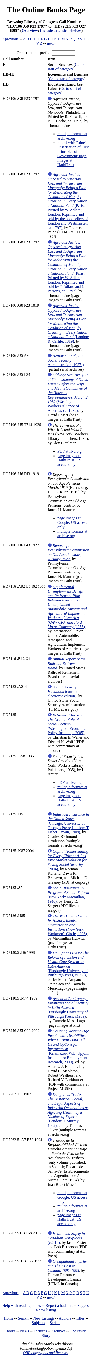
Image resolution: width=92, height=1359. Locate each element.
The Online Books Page (46, 9)
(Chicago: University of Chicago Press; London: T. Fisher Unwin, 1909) (68, 823)
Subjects (38, 1323)
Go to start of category (66, 66)
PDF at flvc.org (69, 451)
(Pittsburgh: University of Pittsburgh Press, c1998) (68, 964)
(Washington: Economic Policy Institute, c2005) (67, 724)
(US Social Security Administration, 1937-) (66, 360)
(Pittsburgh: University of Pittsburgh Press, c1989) (68, 1007)
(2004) (68, 860)
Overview (30, 31)
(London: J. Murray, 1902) (68, 1110)
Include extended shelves (60, 31)
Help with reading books (21, 1305)
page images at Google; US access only (72, 522)
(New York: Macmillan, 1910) (68, 894)
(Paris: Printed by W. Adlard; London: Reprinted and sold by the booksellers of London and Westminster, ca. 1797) (68, 201)
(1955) (67, 607)
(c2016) (66, 1238)
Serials (55, 1323)
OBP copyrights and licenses (45, 1353)
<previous (10, 39)
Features (40, 1331)
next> (51, 43)
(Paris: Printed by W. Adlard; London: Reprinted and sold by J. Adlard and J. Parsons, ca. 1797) (67, 266)
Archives (58, 1331)
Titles (80, 1318)
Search (23, 1318)
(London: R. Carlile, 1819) (68, 323)
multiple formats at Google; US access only (72, 1197)
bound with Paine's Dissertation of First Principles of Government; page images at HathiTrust (73, 154)
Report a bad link (59, 1305)
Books (10, 1331)
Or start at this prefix (33, 53)
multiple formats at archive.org (72, 136)
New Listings (43, 1318)
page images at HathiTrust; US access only (69, 460)
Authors (65, 1318)
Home (8, 1318)
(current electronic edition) (62, 691)
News (24, 1331)
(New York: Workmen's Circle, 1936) (68, 925)
